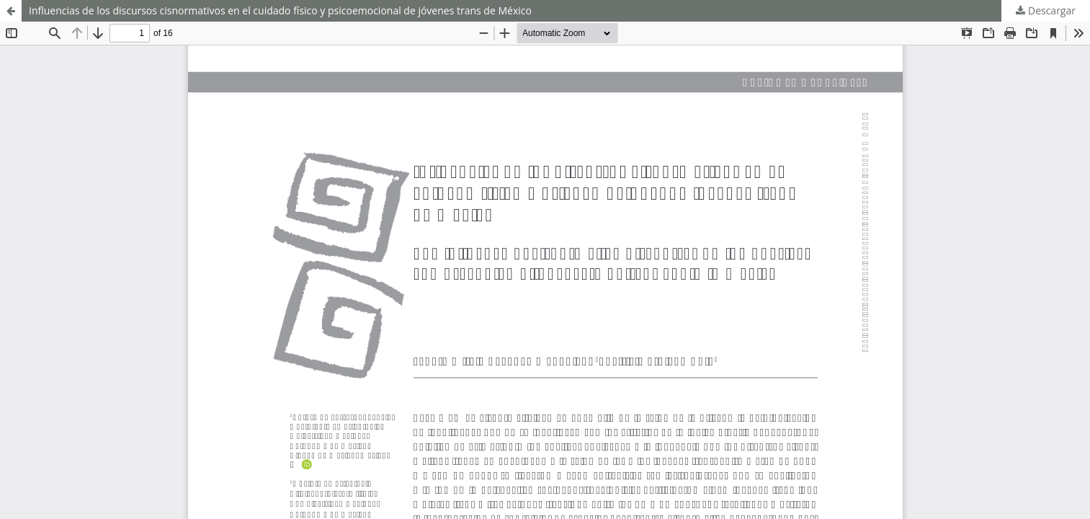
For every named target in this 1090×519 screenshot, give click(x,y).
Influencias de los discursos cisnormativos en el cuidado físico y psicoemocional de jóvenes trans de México (280, 10)
